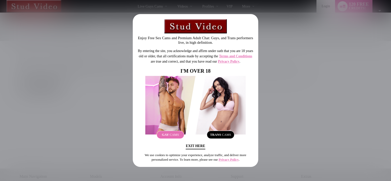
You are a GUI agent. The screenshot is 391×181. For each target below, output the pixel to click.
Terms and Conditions (235, 56)
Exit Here (195, 146)
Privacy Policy (228, 61)
